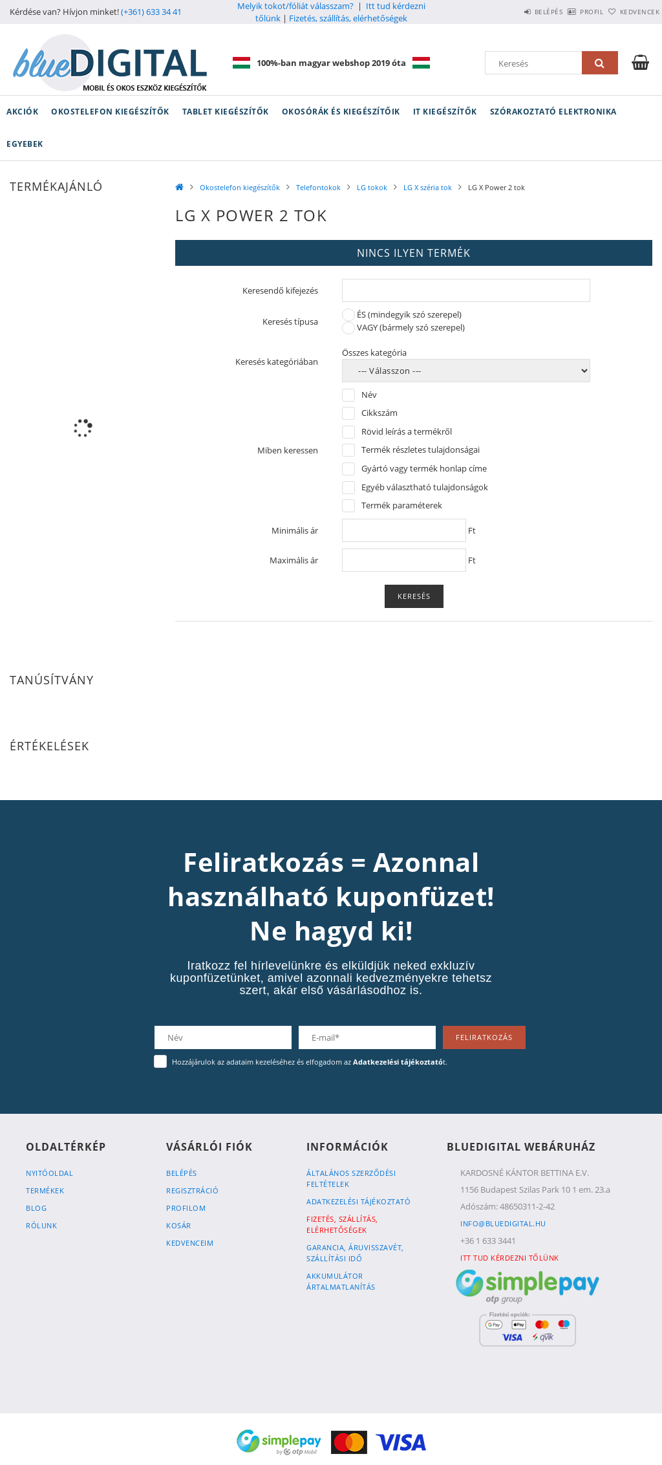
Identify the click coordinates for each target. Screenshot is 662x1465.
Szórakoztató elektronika (553, 111)
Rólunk (41, 1225)
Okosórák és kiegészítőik (341, 111)
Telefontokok (318, 187)
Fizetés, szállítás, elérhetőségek (348, 18)
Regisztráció (192, 1190)
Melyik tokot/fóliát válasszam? (295, 6)
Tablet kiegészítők (225, 111)
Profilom (186, 1208)
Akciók (22, 111)
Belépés (512, 11)
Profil (570, 11)
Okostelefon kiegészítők (110, 111)
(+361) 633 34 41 (151, 11)
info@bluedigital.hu (503, 1223)
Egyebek (24, 143)
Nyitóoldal (49, 1173)
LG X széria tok (427, 187)
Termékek (45, 1190)
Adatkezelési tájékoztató (358, 1201)
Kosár (178, 1225)
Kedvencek (633, 11)
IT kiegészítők (445, 111)
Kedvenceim (189, 1243)
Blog (36, 1208)
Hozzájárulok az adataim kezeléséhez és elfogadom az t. (309, 1062)
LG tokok (372, 187)
